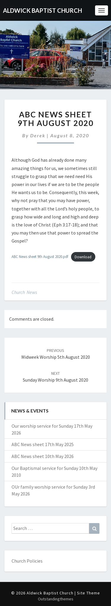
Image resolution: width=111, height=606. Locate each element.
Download (83, 256)
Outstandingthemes (55, 599)
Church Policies (27, 561)
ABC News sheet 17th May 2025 (43, 444)
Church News (24, 292)
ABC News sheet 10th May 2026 (43, 456)
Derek (37, 135)
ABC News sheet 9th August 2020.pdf (40, 256)
